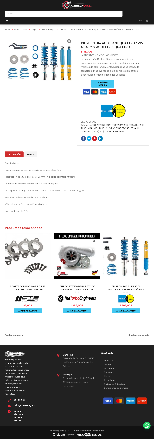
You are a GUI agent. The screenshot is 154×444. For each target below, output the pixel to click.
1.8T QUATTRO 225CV (112, 125)
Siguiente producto (138, 334)
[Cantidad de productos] (86, 82)
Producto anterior (14, 334)
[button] (69, 41)
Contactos (109, 371)
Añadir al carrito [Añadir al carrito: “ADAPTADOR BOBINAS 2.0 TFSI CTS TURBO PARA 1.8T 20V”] (28, 311)
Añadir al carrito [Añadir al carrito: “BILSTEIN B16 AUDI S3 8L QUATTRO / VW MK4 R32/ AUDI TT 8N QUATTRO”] (126, 311)
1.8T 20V (63, 29)
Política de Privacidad (115, 383)
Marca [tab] (30, 154)
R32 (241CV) (93, 131)
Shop (16, 29)
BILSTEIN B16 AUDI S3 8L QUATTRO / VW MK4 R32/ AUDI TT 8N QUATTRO (126, 289)
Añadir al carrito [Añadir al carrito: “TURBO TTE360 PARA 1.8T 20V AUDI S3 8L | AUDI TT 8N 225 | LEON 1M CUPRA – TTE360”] (77, 311)
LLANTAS (108, 359)
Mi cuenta (109, 367)
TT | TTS (104, 131)
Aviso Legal (110, 379)
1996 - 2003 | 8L (48, 29)
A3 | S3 (34, 29)
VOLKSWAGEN (116, 131)
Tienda (107, 363)
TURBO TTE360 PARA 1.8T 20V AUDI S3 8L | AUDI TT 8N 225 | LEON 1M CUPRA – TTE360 (77, 289)
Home (7, 29)
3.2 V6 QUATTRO (117, 128)
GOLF (84, 131)
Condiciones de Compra (116, 387)
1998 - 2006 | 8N (101, 128)
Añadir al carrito (103, 83)
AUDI (25, 29)
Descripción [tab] (14, 154)
